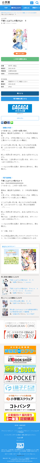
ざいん (29, 303)
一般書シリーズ (25, 12)
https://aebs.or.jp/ (20, 455)
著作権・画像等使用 (20, 425)
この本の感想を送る (20, 59)
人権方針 (20, 428)
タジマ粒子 (30, 314)
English (20, 437)
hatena (2, 122)
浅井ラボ (16, 303)
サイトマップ (20, 440)
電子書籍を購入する (20, 99)
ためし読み (20, 53)
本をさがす (7, 12)
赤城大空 (16, 314)
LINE (12, 122)
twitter (5, 122)
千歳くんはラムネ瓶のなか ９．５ (22, 280)
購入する (20, 93)
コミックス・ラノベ (15, 12)
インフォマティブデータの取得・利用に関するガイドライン (20, 434)
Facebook (8, 122)
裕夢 (4, 23)
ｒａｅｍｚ (14, 23)
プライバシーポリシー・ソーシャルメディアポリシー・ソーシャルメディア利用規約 (20, 431)
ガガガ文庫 (33, 12)
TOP (2, 12)
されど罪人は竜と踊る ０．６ (20, 301)
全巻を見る (20, 118)
